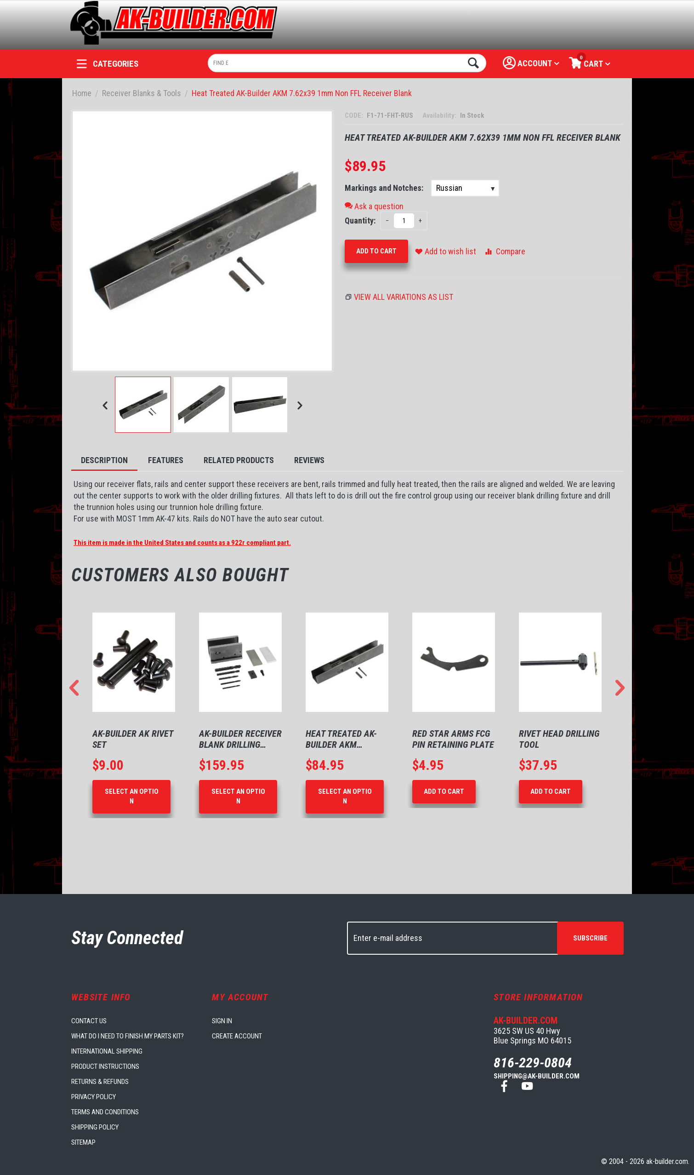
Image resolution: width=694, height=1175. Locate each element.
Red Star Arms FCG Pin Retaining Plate (453, 739)
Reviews (309, 460)
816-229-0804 (533, 1063)
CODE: (354, 115)
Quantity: (360, 220)
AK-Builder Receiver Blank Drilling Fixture (240, 739)
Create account (237, 1036)
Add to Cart (376, 251)
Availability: (440, 115)
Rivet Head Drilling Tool (559, 739)
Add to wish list (445, 251)
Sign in (222, 1021)
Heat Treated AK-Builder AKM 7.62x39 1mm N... (341, 739)
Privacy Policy (93, 1097)
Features (165, 460)
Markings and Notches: (385, 188)
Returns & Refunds (100, 1082)
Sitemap (83, 1142)
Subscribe (590, 938)
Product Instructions (105, 1066)
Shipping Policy (95, 1127)
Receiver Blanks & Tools (141, 93)
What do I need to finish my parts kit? (127, 1036)
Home (81, 93)
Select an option (132, 796)
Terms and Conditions (105, 1112)
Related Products (239, 460)
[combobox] (347, 63)
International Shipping (106, 1051)
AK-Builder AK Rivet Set (132, 739)
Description (104, 460)
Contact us (89, 1021)
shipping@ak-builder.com (537, 1076)
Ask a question (374, 206)
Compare (504, 251)
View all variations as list (403, 297)
